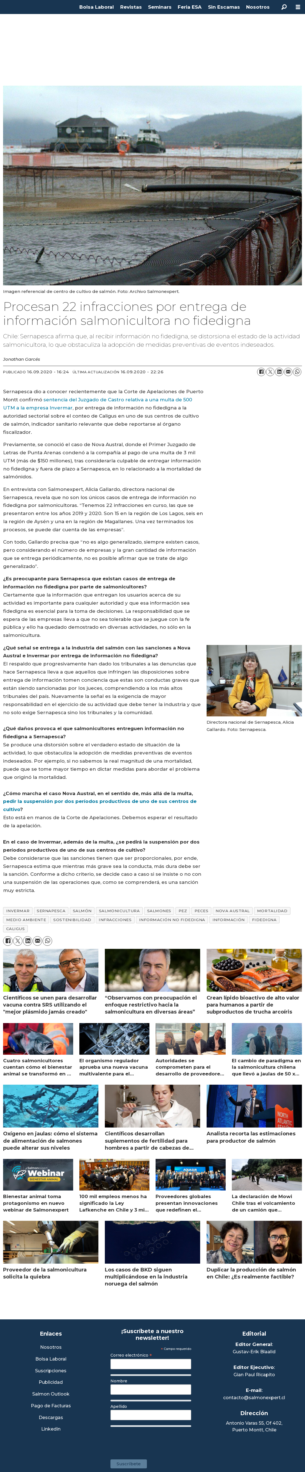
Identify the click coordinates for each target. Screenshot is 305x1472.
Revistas (131, 7)
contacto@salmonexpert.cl (254, 1397)
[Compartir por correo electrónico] (288, 372)
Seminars (160, 7)
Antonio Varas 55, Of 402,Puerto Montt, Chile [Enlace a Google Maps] (254, 1426)
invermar (17, 911)
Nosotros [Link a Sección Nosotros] (51, 1347)
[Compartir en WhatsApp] (297, 372)
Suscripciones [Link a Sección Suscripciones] (50, 1371)
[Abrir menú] (298, 7)
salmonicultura (119, 911)
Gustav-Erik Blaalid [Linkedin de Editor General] (254, 1351)
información (228, 919)
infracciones (115, 919)
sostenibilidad (72, 919)
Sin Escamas (224, 7)
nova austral (233, 911)
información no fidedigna (172, 919)
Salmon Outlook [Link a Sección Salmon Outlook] (51, 1394)
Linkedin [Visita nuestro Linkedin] (51, 1429)
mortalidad (272, 911)
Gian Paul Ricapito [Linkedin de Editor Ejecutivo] (254, 1374)
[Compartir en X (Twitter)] (270, 372)
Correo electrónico (131, 1355)
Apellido (118, 1406)
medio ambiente (26, 919)
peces (202, 911)
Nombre (118, 1381)
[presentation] (153, 1440)
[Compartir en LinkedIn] (279, 372)
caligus (15, 928)
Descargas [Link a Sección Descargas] (51, 1418)
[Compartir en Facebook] (261, 372)
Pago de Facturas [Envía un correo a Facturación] (51, 1406)
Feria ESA (190, 7)
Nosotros (258, 7)
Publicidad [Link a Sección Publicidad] (51, 1382)
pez (183, 911)
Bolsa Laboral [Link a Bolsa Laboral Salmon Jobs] (50, 1359)
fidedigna (264, 919)
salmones (159, 911)
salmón (82, 911)
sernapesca (51, 911)
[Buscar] (284, 7)
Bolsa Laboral (96, 7)
